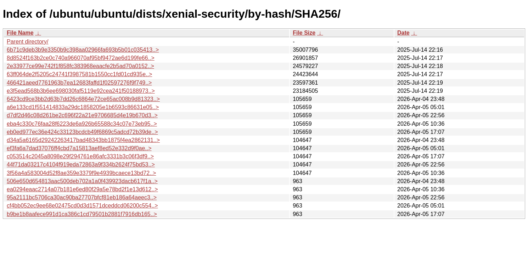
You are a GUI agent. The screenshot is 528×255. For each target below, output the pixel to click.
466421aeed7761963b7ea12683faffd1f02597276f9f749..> (79, 83)
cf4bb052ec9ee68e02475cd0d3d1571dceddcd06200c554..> (82, 206)
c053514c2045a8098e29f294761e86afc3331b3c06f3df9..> (80, 156)
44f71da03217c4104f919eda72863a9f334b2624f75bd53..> (81, 165)
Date (403, 33)
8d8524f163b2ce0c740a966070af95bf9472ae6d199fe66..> (81, 58)
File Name (20, 33)
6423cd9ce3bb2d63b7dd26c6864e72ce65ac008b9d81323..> (83, 99)
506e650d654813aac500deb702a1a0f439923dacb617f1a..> (82, 181)
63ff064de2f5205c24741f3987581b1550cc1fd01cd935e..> (79, 74)
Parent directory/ (27, 42)
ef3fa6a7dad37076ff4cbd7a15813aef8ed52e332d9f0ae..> (79, 148)
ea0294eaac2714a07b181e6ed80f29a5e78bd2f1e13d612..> (82, 189)
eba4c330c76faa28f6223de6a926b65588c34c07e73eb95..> (82, 124)
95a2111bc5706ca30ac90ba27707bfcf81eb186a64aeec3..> (82, 197)
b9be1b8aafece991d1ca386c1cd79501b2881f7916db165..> (82, 214)
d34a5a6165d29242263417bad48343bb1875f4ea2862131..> (83, 140)
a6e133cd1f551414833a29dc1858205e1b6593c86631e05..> (83, 107)
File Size (304, 33)
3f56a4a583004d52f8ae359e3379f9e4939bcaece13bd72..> (81, 173)
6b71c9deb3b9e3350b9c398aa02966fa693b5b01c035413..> (83, 50)
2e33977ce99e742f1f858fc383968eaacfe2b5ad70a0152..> (80, 66)
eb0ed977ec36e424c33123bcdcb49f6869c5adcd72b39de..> (82, 132)
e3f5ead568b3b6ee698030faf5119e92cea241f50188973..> (81, 91)
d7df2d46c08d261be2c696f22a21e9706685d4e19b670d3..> (82, 115)
